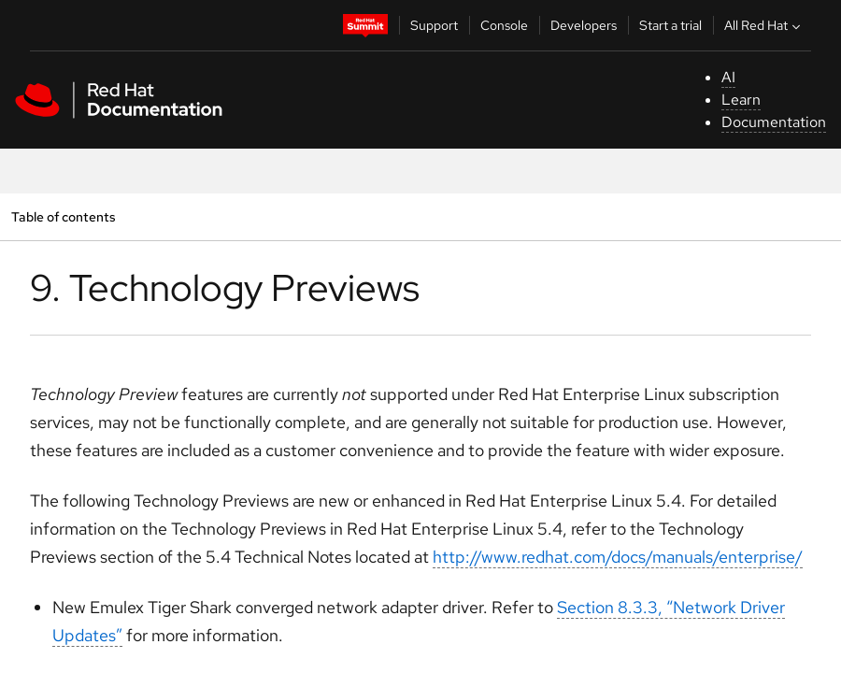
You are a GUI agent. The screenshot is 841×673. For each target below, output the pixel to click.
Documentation (773, 122)
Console (504, 25)
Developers (583, 25)
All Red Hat (764, 25)
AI (728, 77)
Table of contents (63, 216)
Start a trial (670, 25)
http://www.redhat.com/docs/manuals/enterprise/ (618, 556)
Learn (741, 99)
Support (434, 25)
